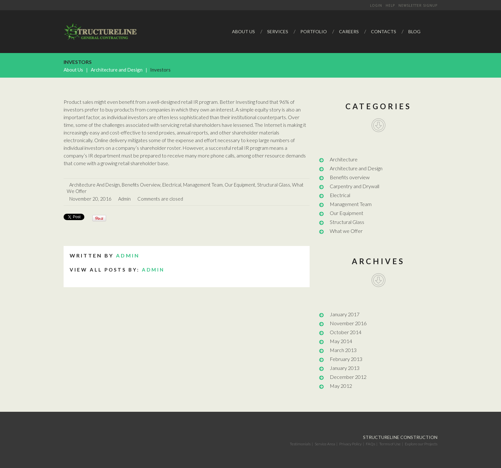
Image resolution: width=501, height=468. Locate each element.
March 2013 (343, 350)
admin (124, 199)
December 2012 (348, 377)
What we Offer (346, 231)
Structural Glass (273, 185)
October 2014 (345, 332)
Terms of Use (390, 443)
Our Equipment (240, 185)
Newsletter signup (417, 5)
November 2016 (348, 323)
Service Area (325, 443)
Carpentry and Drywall (354, 186)
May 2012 (341, 386)
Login (376, 5)
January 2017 (344, 314)
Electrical (171, 185)
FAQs (370, 443)
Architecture (344, 159)
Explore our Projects (421, 443)
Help (390, 5)
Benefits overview (141, 185)
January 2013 (344, 368)
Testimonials (300, 443)
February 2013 (346, 359)
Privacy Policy (350, 443)
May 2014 (341, 341)
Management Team (203, 185)
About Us (73, 70)
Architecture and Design (117, 70)
